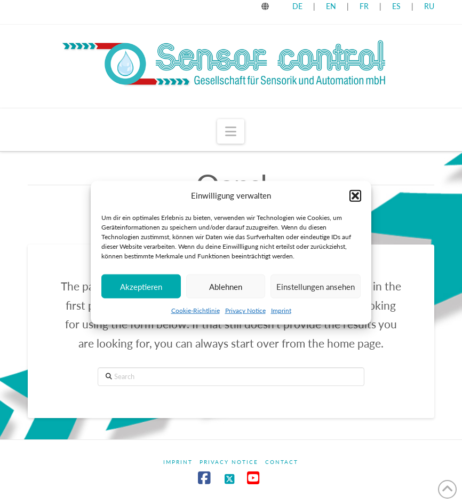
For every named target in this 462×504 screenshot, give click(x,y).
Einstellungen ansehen (315, 290)
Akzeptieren (141, 290)
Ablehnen (225, 290)
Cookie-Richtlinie (195, 314)
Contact (281, 462)
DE (297, 6)
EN (331, 6)
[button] (355, 199)
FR (364, 6)
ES (397, 6)
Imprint (281, 314)
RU (429, 6)
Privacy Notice (245, 314)
